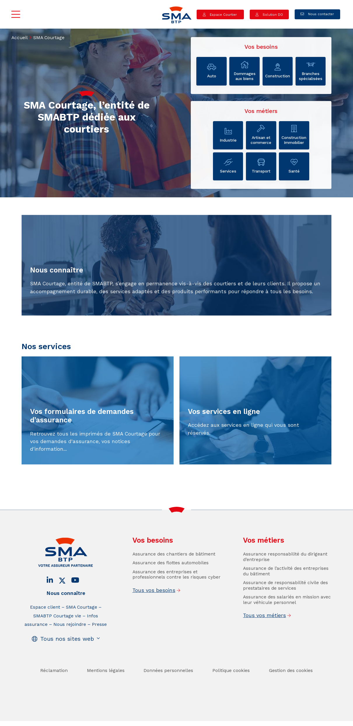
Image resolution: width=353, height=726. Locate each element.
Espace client (45, 619)
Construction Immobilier (294, 135)
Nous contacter (320, 14)
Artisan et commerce (261, 135)
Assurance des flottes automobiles (170, 575)
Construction (277, 71)
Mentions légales (106, 682)
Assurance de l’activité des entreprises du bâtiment (285, 583)
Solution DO (272, 14)
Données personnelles (168, 682)
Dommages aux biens (244, 71)
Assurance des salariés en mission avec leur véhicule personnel (287, 611)
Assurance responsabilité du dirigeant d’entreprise (285, 568)
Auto (211, 71)
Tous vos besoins (153, 602)
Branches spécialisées (310, 71)
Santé (294, 166)
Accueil (19, 37)
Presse (99, 636)
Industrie (228, 135)
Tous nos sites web (67, 651)
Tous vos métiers (264, 628)
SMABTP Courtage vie (57, 628)
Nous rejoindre (69, 636)
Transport (261, 166)
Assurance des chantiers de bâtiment (173, 566)
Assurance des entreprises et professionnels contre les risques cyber (176, 586)
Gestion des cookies (291, 682)
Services (228, 166)
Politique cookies (231, 682)
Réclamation (54, 682)
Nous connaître (65, 605)
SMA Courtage (81, 619)
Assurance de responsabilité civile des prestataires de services (285, 597)
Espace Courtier (223, 14)
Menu (16, 14)
